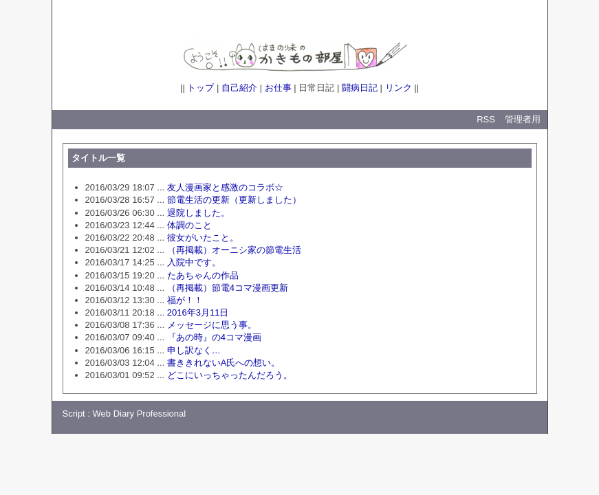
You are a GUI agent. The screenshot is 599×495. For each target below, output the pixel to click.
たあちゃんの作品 (203, 275)
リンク (398, 87)
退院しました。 (198, 213)
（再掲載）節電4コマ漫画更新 (227, 288)
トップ (200, 87)
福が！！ (185, 300)
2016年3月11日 (198, 312)
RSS (486, 119)
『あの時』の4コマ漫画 (214, 337)
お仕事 (278, 87)
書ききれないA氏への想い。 (224, 363)
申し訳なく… (194, 350)
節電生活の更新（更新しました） (234, 200)
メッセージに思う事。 (212, 325)
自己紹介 (239, 87)
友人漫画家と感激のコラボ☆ (225, 187)
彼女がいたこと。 (203, 237)
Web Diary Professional (139, 413)
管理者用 (523, 119)
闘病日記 (360, 87)
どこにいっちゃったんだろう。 (229, 375)
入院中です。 (194, 262)
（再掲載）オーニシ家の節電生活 (234, 250)
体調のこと (189, 225)
